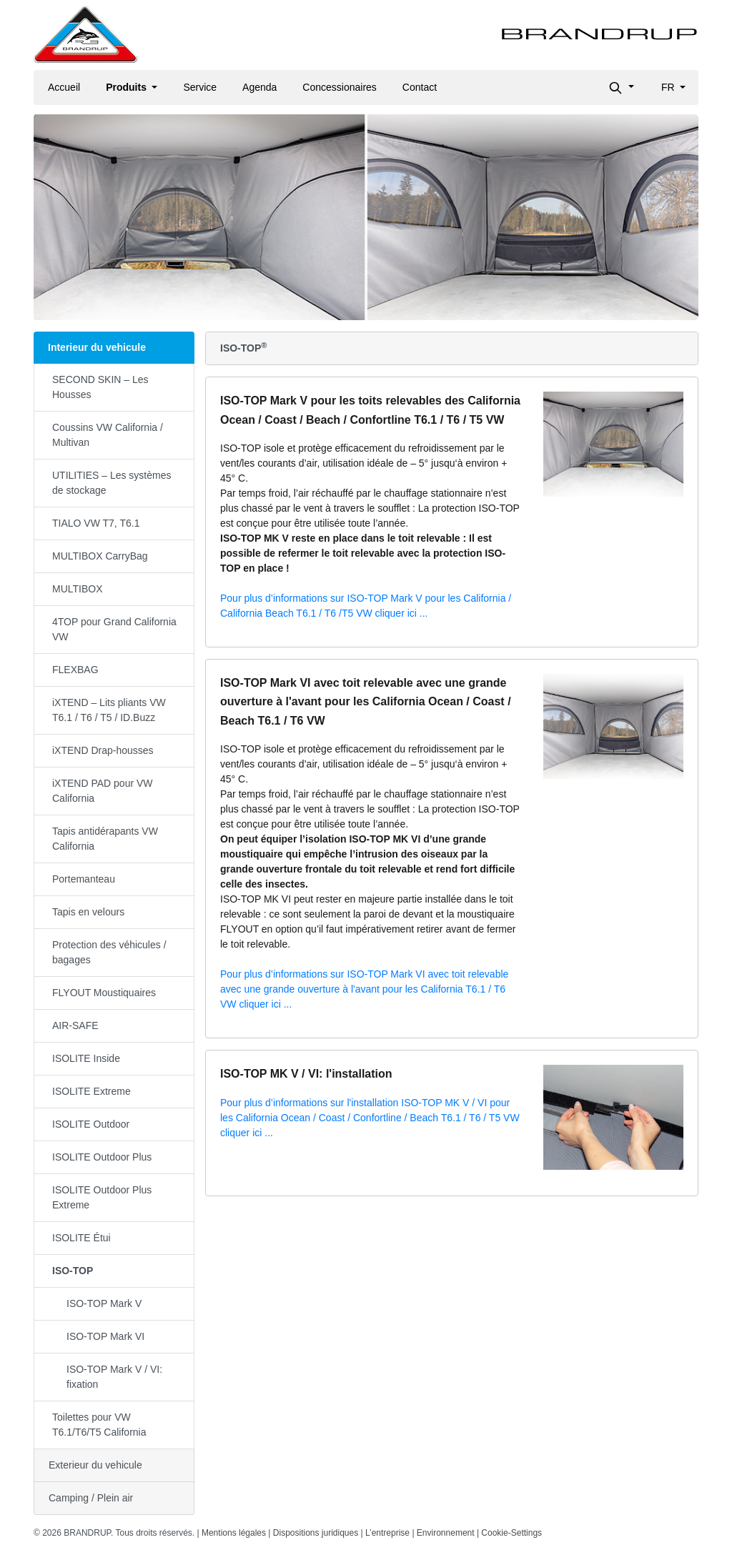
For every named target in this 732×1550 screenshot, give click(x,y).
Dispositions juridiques (315, 1533)
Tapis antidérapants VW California (105, 838)
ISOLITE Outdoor (90, 1124)
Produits (127, 87)
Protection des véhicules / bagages (109, 952)
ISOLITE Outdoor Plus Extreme (102, 1197)
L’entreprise (387, 1533)
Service (200, 87)
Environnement (446, 1533)
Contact (419, 87)
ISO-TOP (72, 1270)
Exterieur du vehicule (95, 1465)
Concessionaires (339, 87)
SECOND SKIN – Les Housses (100, 387)
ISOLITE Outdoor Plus (102, 1157)
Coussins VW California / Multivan (107, 435)
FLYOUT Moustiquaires (104, 992)
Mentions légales (234, 1533)
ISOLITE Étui (81, 1237)
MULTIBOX (77, 589)
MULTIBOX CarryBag (100, 556)
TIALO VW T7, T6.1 (95, 523)
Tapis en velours (88, 912)
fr (669, 87)
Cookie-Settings (511, 1533)
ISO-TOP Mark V (104, 1303)
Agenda (259, 87)
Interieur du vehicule (97, 347)
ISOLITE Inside (86, 1058)
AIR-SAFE (75, 1025)
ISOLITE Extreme (91, 1091)
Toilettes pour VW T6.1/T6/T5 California (99, 1424)
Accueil (64, 87)
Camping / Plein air (91, 1498)
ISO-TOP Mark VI (105, 1336)
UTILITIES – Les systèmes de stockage (112, 483)
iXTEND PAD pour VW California (102, 791)
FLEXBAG (75, 669)
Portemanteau (83, 879)
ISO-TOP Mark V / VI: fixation (114, 1376)
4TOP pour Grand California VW (114, 629)
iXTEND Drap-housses (103, 750)
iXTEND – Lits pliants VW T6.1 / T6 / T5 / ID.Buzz (109, 710)
